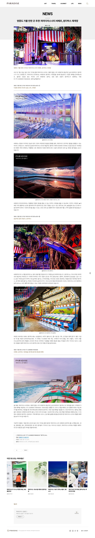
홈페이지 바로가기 (24, 437)
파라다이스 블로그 (21, 511)
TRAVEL (53, 3)
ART (45, 3)
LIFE (72, 3)
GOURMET (64, 3)
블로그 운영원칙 (84, 530)
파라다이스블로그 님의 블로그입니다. (24, 513)
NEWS (79, 3)
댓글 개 (15, 504)
